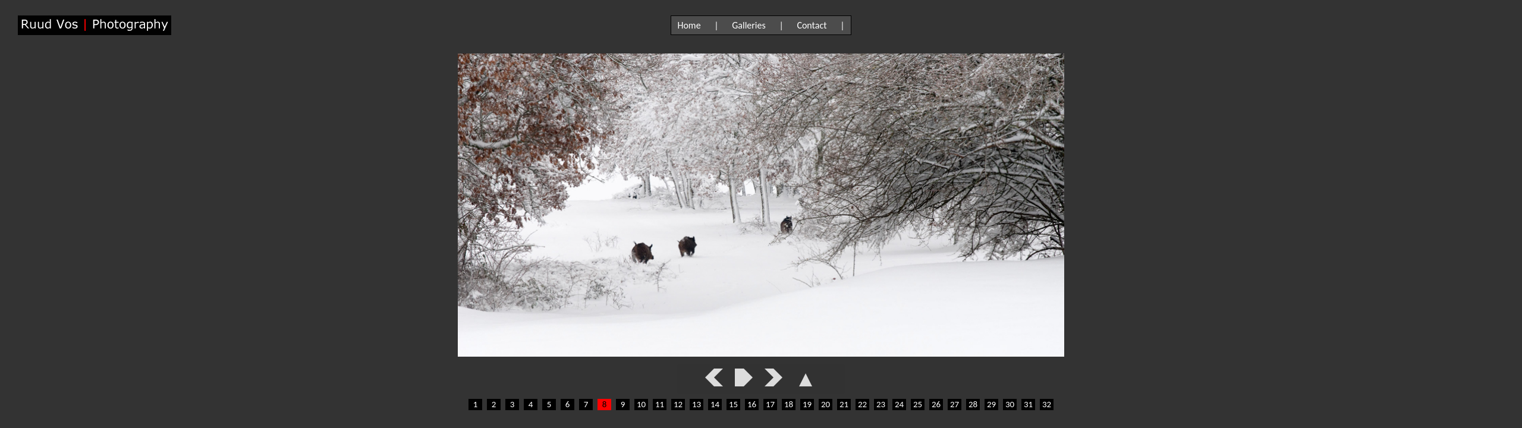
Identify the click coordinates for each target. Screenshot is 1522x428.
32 (1046, 404)
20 (825, 404)
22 (862, 404)
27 (954, 404)
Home (688, 25)
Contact (811, 25)
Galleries (749, 25)
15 (733, 404)
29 (991, 404)
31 (1028, 404)
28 (972, 404)
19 (807, 404)
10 (641, 404)
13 (696, 404)
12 (678, 404)
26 (936, 404)
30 (1009, 404)
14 (714, 404)
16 (751, 404)
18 (788, 404)
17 (770, 404)
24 (899, 404)
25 (917, 404)
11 (659, 404)
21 (843, 404)
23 (880, 404)
